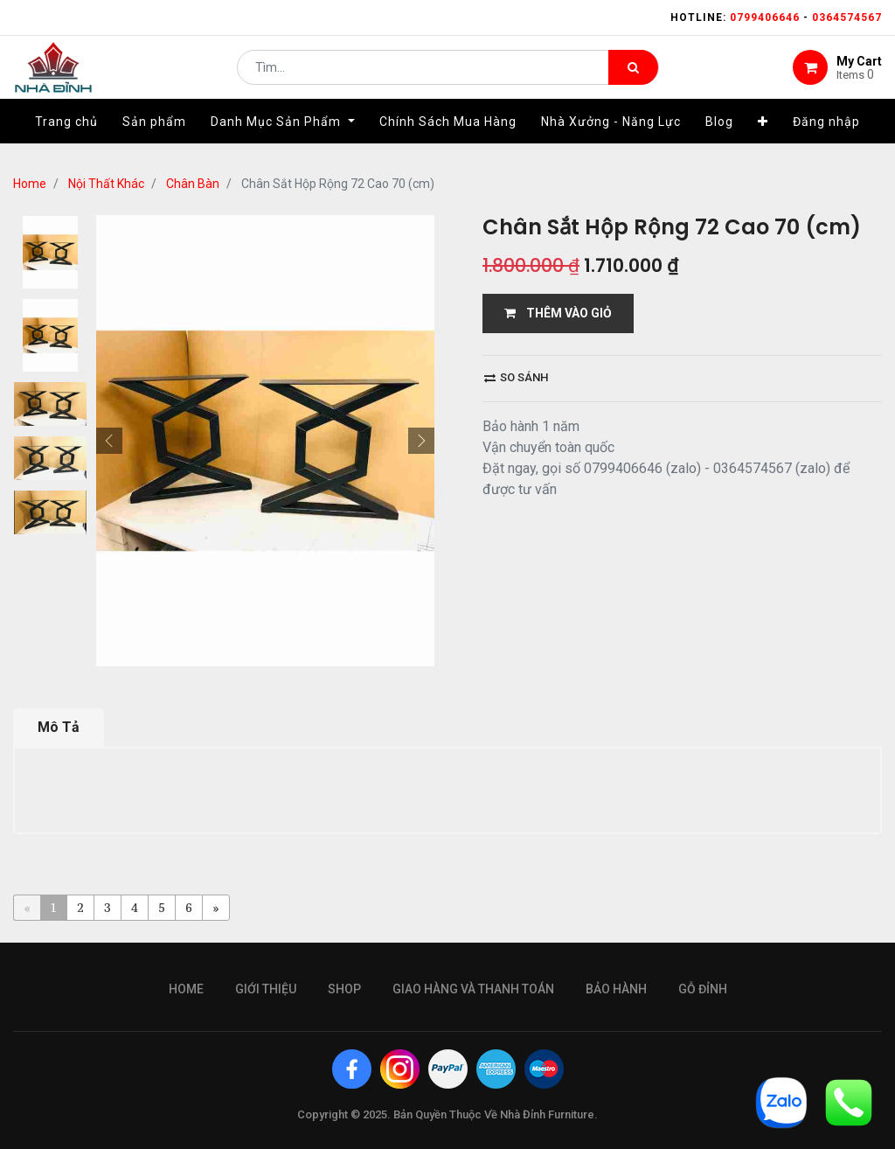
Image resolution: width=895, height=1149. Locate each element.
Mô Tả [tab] (59, 727)
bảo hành (616, 989)
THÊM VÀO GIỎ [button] (558, 313)
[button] (763, 137)
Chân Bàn (192, 184)
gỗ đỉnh (702, 989)
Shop (344, 989)
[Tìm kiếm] (633, 75)
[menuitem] (66, 137)
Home (29, 184)
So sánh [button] (516, 377)
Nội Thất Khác (106, 184)
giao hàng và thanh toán (473, 989)
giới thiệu (265, 989)
